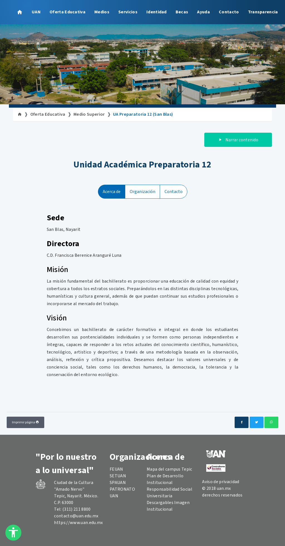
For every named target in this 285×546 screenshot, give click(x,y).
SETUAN (118, 476)
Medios (101, 12)
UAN (36, 12)
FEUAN (116, 469)
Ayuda (203, 12)
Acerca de (112, 192)
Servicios (127, 12)
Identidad (156, 12)
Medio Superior (89, 114)
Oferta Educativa (67, 12)
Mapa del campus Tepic (169, 469)
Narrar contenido (238, 140)
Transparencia (263, 12)
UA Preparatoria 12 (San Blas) (143, 114)
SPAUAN (118, 483)
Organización (142, 192)
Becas (182, 12)
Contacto (229, 12)
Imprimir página (25, 422)
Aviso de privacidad (220, 482)
